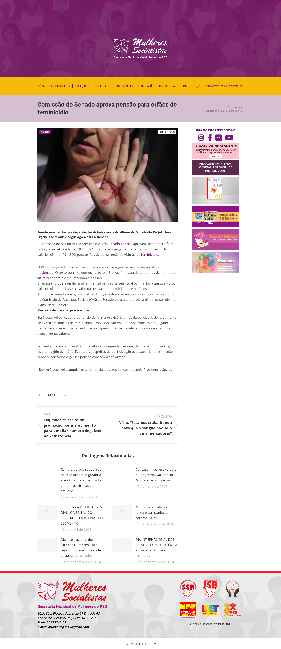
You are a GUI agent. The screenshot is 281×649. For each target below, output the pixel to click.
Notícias (45, 132)
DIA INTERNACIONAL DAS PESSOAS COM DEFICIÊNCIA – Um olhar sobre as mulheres (156, 547)
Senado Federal (120, 244)
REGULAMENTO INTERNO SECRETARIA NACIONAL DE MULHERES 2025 (215, 167)
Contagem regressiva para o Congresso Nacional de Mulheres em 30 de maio (156, 474)
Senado (48, 272)
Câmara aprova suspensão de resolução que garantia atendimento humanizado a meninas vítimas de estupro (81, 480)
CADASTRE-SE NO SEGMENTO (224, 86)
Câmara (62, 305)
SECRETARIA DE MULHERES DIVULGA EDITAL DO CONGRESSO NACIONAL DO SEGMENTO (82, 515)
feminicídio (149, 254)
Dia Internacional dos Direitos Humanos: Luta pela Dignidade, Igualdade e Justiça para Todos (81, 547)
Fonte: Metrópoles (51, 394)
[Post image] (47, 475)
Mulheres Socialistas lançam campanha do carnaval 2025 (152, 512)
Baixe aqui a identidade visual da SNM (209, 623)
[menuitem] (41, 86)
